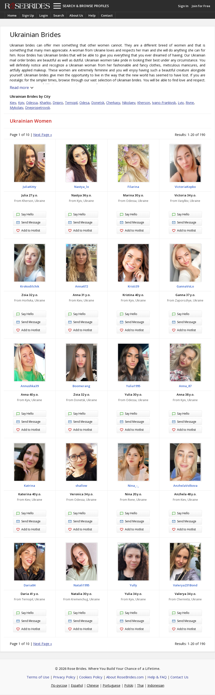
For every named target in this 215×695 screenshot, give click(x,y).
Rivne (190, 102)
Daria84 (29, 585)
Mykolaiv (16, 107)
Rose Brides (27, 6)
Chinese (93, 685)
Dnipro (58, 102)
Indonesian (155, 685)
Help (92, 15)
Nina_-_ (133, 485)
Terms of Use (38, 677)
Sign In (183, 6)
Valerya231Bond (185, 585)
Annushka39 (30, 386)
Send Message (28, 222)
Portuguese (111, 685)
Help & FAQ (157, 677)
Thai (140, 685)
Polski (128, 685)
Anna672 (81, 286)
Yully (133, 585)
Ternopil (71, 102)
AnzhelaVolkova (185, 485)
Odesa (84, 102)
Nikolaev (128, 102)
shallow (81, 485)
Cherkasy (113, 102)
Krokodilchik (29, 286)
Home (12, 15)
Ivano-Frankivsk (164, 102)
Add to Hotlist (28, 230)
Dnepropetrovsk (37, 107)
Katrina (29, 485)
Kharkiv (45, 102)
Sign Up (28, 15)
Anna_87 (185, 386)
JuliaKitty (29, 187)
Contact (107, 15)
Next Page (42, 134)
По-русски (59, 685)
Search (58, 15)
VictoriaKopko (185, 187)
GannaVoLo (185, 286)
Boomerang (81, 386)
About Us (76, 15)
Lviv (181, 102)
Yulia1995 (133, 386)
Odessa (32, 102)
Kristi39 (133, 286)
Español (77, 685)
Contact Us (179, 677)
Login (43, 15)
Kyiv (21, 102)
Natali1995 (81, 585)
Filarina (133, 187)
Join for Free (201, 6)
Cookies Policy (90, 677)
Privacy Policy (64, 677)
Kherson (143, 102)
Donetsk (97, 102)
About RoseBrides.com (125, 677)
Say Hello (25, 214)
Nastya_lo (81, 187)
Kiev (13, 102)
